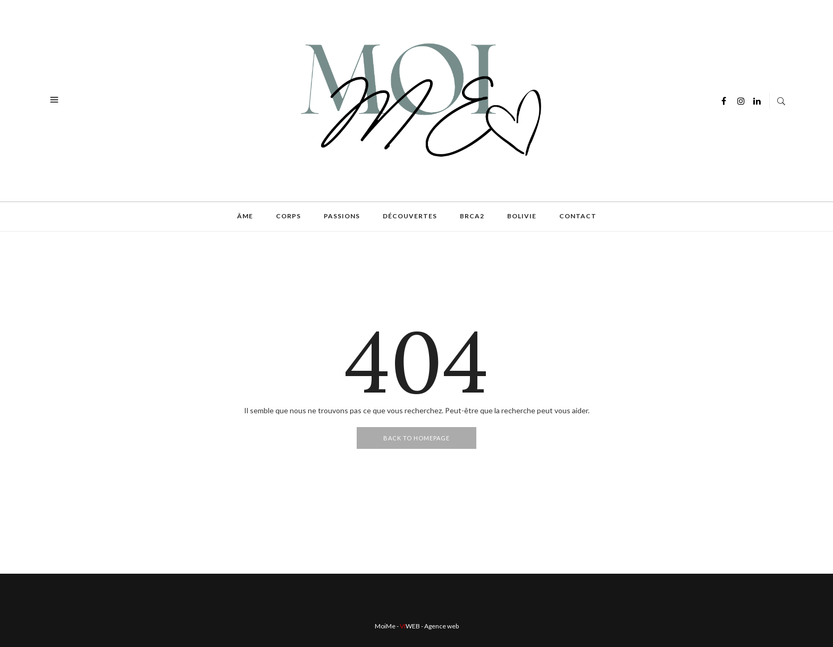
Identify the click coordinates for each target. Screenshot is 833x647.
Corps (288, 216)
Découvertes (410, 216)
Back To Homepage (416, 438)
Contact (577, 216)
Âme (245, 216)
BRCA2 (472, 216)
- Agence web (429, 626)
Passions (342, 216)
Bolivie (521, 216)
